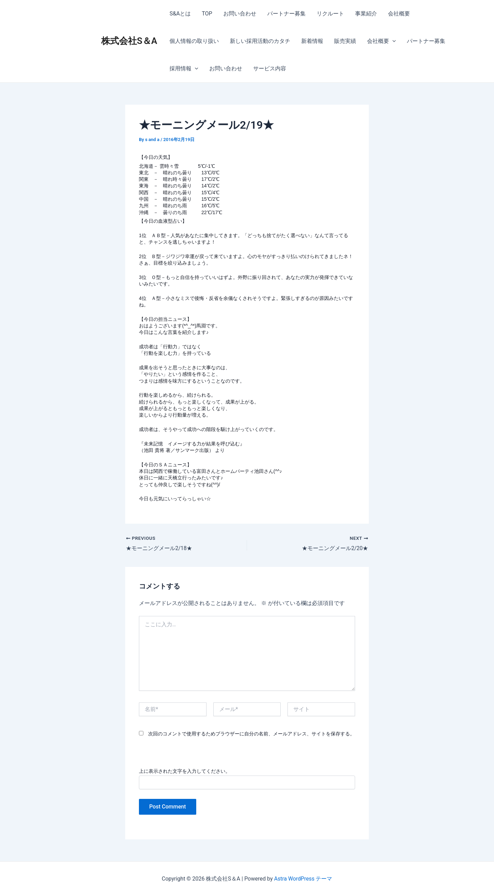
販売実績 (345, 41)
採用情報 (183, 68)
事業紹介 (366, 13)
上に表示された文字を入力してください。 (184, 771)
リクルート (330, 13)
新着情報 (312, 41)
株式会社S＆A (129, 41)
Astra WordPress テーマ (303, 878)
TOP (207, 13)
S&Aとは (180, 13)
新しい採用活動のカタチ (260, 41)
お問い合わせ (239, 13)
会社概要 (399, 13)
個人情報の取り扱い (194, 41)
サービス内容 (269, 68)
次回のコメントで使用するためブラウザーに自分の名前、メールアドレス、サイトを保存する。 (251, 733)
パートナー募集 (286, 13)
